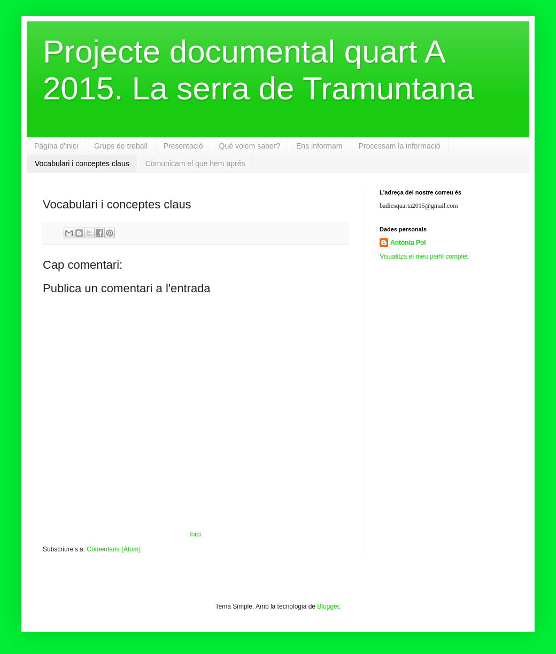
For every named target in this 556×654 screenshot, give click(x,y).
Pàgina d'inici (56, 146)
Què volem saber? (249, 146)
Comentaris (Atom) (114, 549)
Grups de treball (121, 146)
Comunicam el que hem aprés (195, 163)
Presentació (183, 146)
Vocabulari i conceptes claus (82, 163)
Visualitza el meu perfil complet (424, 256)
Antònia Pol (408, 242)
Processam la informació (399, 146)
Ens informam (319, 146)
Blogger (328, 606)
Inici (194, 534)
